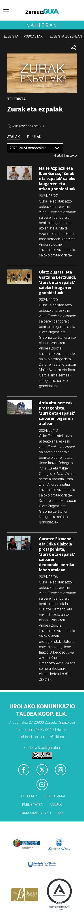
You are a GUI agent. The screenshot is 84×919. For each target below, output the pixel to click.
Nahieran (42, 25)
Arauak (56, 805)
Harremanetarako (35, 813)
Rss (61, 813)
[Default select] (35, 148)
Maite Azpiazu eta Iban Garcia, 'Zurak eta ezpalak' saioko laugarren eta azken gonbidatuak (57, 178)
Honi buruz (28, 796)
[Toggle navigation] (6, 11)
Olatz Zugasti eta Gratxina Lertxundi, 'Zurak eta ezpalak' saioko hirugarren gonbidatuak (57, 282)
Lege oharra (54, 796)
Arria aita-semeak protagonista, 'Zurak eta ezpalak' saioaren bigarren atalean (57, 413)
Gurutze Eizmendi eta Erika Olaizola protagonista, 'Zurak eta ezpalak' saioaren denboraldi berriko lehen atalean (57, 554)
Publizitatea (32, 805)
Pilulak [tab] (34, 137)
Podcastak (33, 36)
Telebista (10, 36)
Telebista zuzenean (65, 36)
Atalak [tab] (13, 137)
